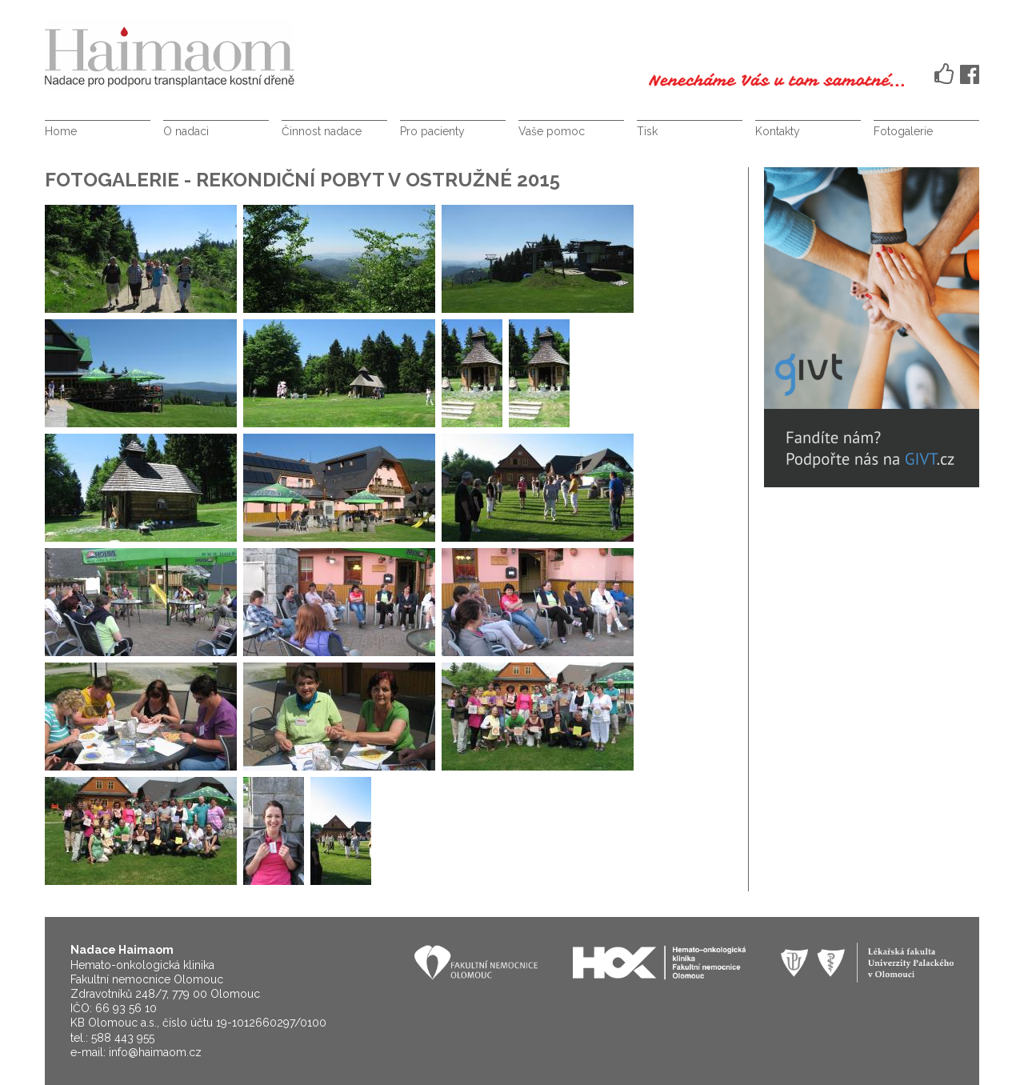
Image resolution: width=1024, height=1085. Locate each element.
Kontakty (777, 131)
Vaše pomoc (551, 131)
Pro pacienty (432, 131)
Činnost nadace (322, 131)
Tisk (647, 131)
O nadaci (186, 131)
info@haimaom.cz (155, 1052)
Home (61, 131)
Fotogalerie (903, 131)
